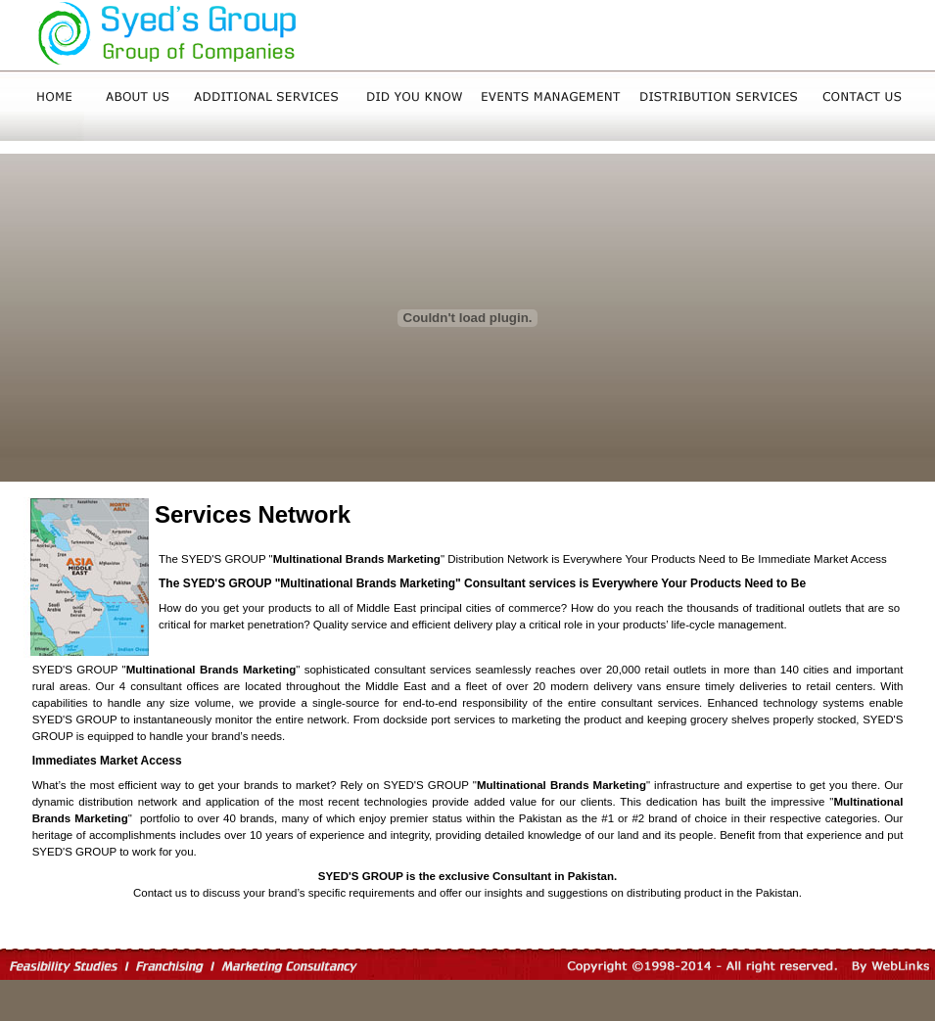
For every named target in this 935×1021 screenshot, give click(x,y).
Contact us (160, 893)
